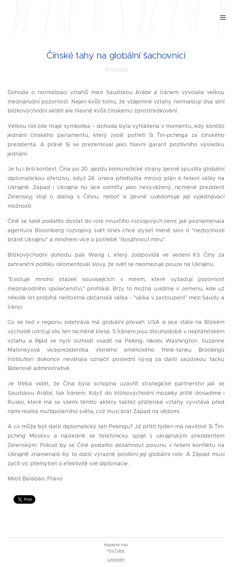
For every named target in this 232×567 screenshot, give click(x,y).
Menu (223, 17)
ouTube (117, 550)
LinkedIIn (116, 559)
